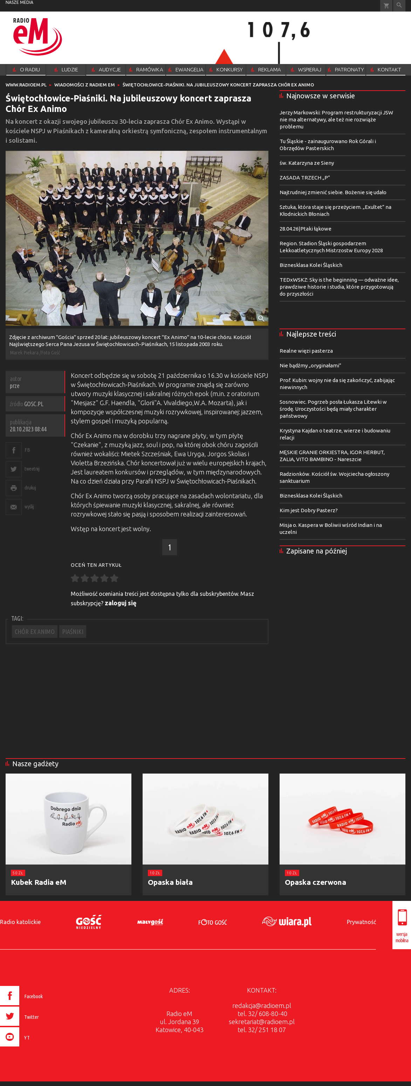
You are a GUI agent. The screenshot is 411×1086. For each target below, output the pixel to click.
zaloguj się (121, 602)
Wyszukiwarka (399, 6)
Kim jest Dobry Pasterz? (309, 510)
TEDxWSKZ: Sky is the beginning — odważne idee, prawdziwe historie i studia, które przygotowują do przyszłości (339, 287)
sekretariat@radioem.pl (262, 1021)
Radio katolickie (20, 922)
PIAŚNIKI (72, 631)
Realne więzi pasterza (306, 351)
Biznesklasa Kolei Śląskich (311, 265)
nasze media (19, 2)
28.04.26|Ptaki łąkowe (305, 229)
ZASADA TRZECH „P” (305, 178)
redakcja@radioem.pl (261, 1005)
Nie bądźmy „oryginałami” (310, 365)
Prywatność (361, 922)
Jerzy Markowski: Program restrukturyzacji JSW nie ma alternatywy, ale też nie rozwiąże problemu (336, 119)
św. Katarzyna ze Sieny (307, 163)
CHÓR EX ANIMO (35, 631)
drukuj (30, 488)
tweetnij (32, 469)
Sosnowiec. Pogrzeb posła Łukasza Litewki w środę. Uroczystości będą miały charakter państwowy (333, 409)
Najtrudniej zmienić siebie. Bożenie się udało (333, 192)
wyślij (29, 506)
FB (27, 450)
